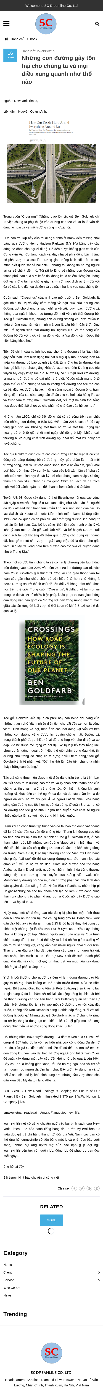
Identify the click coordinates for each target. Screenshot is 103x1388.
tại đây (19, 1166)
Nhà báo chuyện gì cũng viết (38, 1177)
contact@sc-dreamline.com (75, 1379)
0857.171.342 (30, 1379)
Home (7, 1265)
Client (7, 1272)
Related (51, 1206)
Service (8, 1280)
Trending (15, 1314)
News (7, 1295)
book (33, 39)
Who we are (12, 1288)
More (51, 1220)
